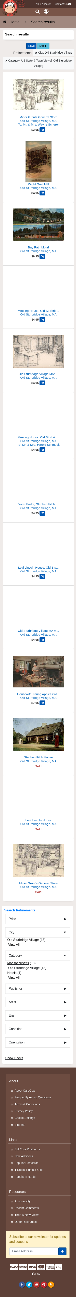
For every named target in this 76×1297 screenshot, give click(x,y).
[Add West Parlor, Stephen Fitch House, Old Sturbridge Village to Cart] (42, 513)
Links (13, 1140)
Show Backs (14, 1058)
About (13, 1081)
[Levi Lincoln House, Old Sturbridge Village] (38, 549)
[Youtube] (36, 1284)
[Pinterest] (43, 1284)
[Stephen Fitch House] (38, 739)
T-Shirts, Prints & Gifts (29, 1169)
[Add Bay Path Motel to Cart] (42, 256)
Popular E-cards (25, 1176)
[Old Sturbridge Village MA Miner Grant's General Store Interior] (38, 612)
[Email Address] (33, 1251)
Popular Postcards (27, 1163)
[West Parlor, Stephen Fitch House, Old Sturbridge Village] (38, 486)
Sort (42, 45)
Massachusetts (18, 963)
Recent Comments (27, 1208)
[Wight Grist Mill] (38, 166)
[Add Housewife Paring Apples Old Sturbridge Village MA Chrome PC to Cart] (42, 702)
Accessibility (22, 1201)
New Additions (24, 1156)
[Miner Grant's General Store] (38, 865)
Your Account (43, 4)
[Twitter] (29, 1284)
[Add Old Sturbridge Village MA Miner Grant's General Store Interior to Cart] (42, 639)
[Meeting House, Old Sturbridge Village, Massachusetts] (38, 421)
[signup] (62, 1251)
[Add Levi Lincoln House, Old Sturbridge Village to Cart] (42, 576)
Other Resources (26, 1221)
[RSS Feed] (51, 1284)
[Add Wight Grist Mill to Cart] (42, 193)
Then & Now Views (27, 1214)
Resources (17, 1192)
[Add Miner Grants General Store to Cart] (42, 129)
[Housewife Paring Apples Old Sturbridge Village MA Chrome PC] (38, 676)
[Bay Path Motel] (38, 229)
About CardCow (25, 1090)
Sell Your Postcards (27, 1149)
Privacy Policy (24, 1111)
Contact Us (61, 4)
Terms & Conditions (27, 1104)
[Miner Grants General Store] (38, 100)
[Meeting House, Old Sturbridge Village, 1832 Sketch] (38, 292)
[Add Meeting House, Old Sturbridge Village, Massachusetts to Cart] (42, 449)
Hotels (11, 973)
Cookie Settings (25, 1117)
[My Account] (46, 11)
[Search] (37, 11)
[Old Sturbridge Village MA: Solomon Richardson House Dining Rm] (38, 355)
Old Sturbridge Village (23, 940)
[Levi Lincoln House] (38, 802)
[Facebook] (21, 1284)
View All (13, 944)
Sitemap (20, 1124)
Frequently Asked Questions (33, 1097)
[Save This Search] (31, 46)
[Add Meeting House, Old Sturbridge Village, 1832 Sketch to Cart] (42, 319)
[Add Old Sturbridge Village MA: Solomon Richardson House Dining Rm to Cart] (42, 382)
